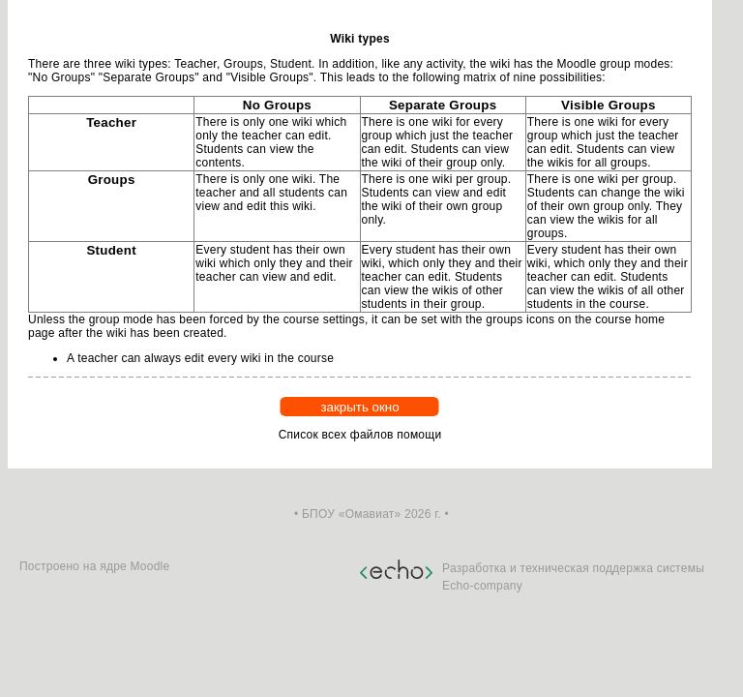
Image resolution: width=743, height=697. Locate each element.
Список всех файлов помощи (360, 434)
